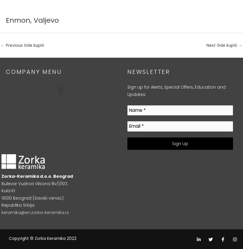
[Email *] (180, 126)
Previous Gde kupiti (22, 45)
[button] (61, 90)
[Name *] (180, 110)
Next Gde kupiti (224, 45)
